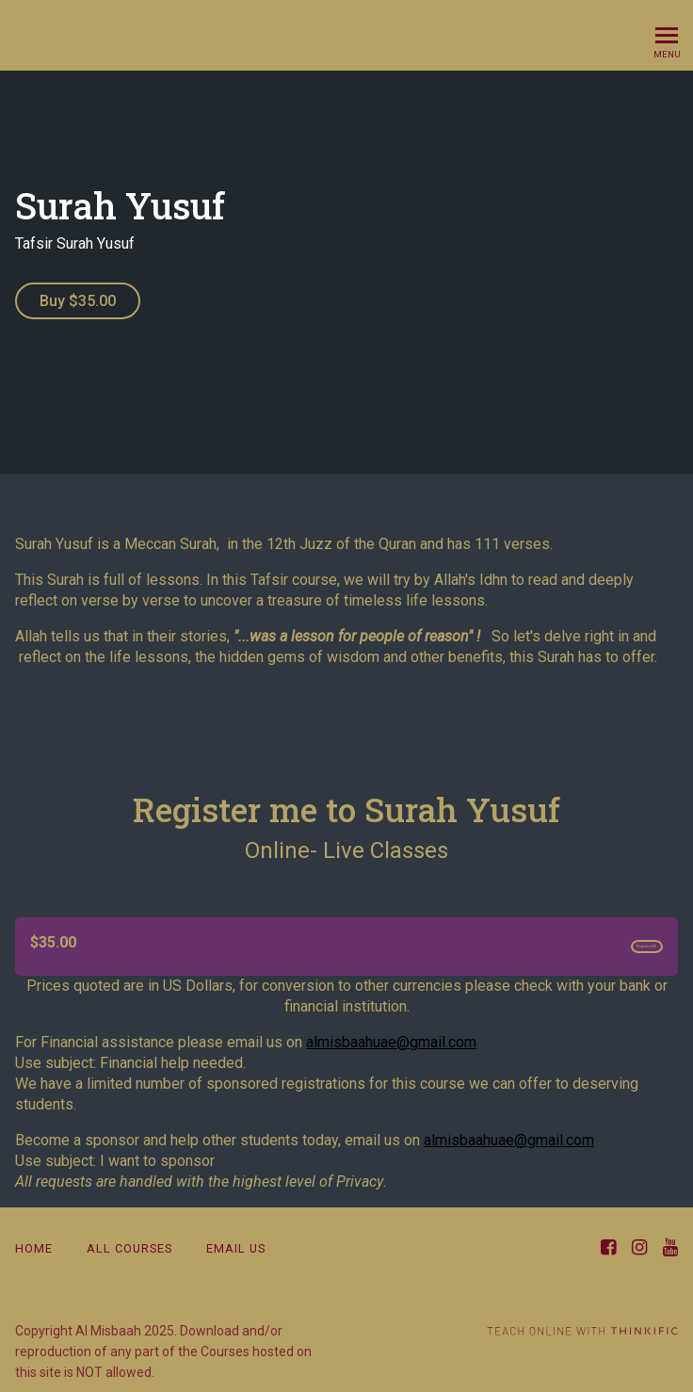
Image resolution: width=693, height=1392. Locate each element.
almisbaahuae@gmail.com (391, 1036)
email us (236, 1243)
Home (34, 1243)
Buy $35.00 (78, 301)
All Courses (129, 1243)
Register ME (610, 938)
